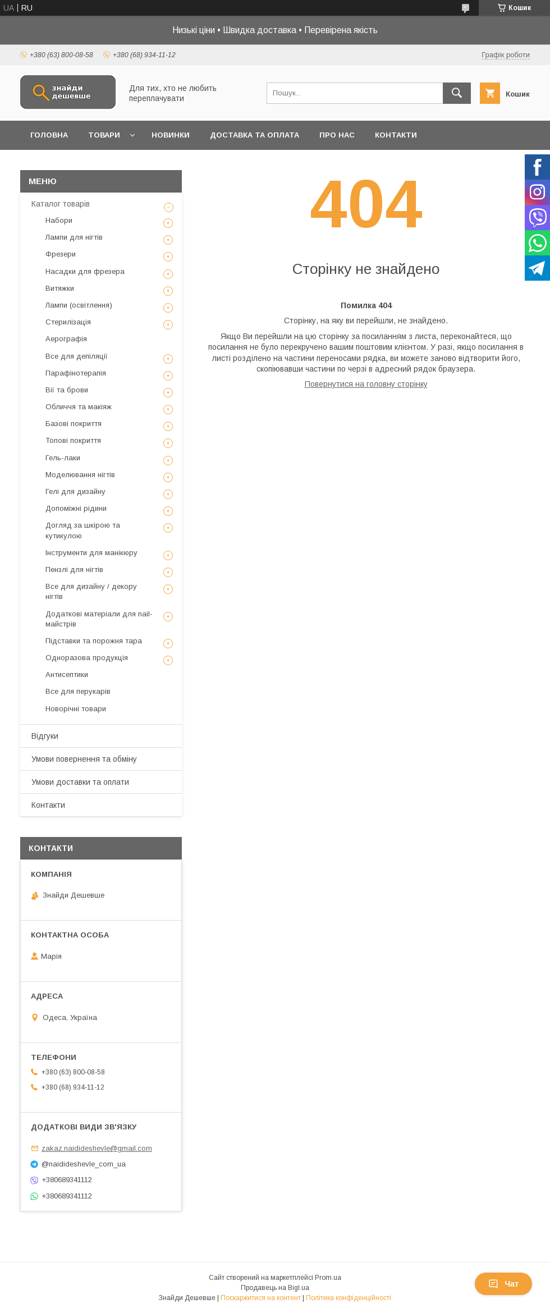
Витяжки (59, 288)
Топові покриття (73, 440)
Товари (104, 135)
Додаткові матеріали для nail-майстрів (99, 619)
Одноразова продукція (86, 657)
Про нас (337, 135)
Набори (58, 220)
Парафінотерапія (75, 373)
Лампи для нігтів (74, 237)
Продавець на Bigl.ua (275, 1288)
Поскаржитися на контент (261, 1298)
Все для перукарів (78, 691)
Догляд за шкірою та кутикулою (82, 530)
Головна (49, 135)
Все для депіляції (76, 356)
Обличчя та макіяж (78, 406)
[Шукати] (457, 93)
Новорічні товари (75, 708)
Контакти (396, 135)
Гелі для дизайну (75, 491)
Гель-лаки (62, 458)
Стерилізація (68, 322)
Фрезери (60, 254)
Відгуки (44, 735)
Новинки (171, 135)
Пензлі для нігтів (74, 569)
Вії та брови (66, 390)
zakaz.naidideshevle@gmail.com (97, 1148)
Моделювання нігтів (80, 474)
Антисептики (66, 674)
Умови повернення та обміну (84, 758)
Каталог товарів (60, 203)
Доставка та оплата (254, 135)
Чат (503, 1284)
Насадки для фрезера (85, 271)
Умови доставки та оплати (80, 781)
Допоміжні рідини (76, 508)
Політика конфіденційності (348, 1298)
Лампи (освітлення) (78, 305)
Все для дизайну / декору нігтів (91, 591)
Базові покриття (73, 423)
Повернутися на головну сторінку (366, 383)
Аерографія (66, 339)
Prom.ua (328, 1278)
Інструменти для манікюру (91, 552)
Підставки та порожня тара (93, 641)
